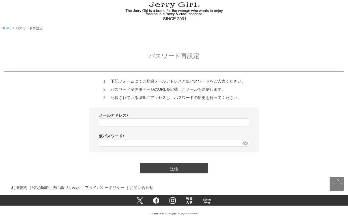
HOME (6, 28)
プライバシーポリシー (104, 187)
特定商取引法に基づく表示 (56, 187)
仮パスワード (112, 136)
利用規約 (19, 187)
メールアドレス (114, 115)
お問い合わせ (141, 187)
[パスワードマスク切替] (245, 143)
